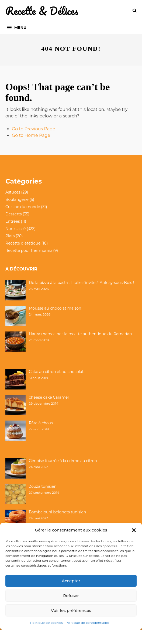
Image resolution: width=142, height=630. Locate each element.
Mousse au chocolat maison (55, 308)
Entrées (12, 221)
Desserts (13, 214)
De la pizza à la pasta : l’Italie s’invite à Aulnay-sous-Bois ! (81, 282)
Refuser (71, 595)
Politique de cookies (46, 623)
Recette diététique (22, 243)
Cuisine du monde (22, 206)
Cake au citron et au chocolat (56, 371)
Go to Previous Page (33, 128)
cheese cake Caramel (49, 397)
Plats (10, 235)
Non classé (15, 228)
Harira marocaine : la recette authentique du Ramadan (80, 333)
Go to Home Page (31, 135)
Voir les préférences (71, 610)
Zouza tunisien (43, 486)
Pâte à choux (41, 423)
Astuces (12, 192)
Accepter (71, 580)
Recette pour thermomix (28, 250)
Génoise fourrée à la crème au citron (63, 460)
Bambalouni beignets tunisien (57, 512)
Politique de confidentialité (87, 623)
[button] (134, 530)
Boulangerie (17, 199)
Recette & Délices (41, 10)
